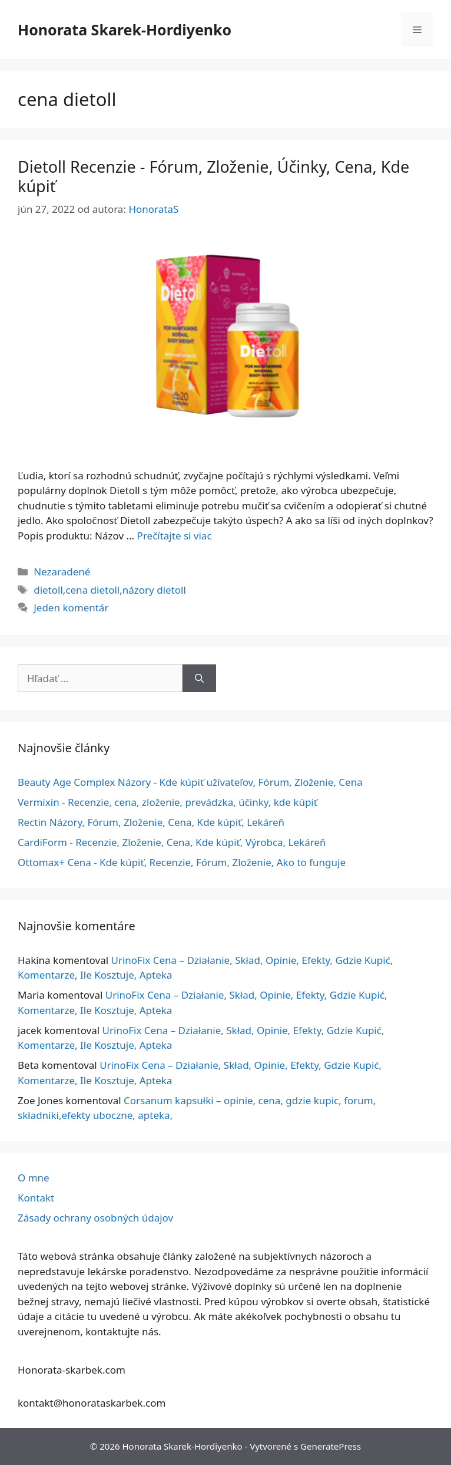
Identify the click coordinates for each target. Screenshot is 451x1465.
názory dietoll (154, 590)
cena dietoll (92, 590)
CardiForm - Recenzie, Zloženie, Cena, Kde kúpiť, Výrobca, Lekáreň (172, 842)
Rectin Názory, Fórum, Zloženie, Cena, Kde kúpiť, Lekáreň (151, 822)
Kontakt (36, 1197)
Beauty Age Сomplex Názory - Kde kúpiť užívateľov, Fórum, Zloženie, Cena (190, 782)
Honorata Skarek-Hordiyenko (124, 29)
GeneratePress (330, 1446)
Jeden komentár (71, 607)
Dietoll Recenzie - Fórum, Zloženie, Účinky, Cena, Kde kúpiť (213, 176)
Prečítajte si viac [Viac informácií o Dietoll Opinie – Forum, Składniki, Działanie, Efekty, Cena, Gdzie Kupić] (174, 535)
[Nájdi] (199, 678)
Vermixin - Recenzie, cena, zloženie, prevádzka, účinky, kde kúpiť (167, 802)
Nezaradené (62, 571)
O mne (33, 1177)
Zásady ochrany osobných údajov (95, 1217)
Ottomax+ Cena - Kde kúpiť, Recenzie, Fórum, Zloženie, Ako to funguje (182, 862)
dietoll (48, 590)
